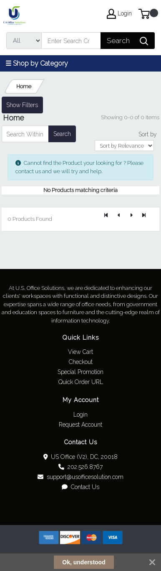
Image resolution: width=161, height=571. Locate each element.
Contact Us (80, 487)
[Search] (71, 40)
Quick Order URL (80, 382)
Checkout (81, 361)
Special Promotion (80, 372)
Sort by (147, 134)
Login (80, 414)
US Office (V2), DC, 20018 (80, 456)
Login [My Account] (119, 14)
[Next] (131, 215)
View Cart (80, 351)
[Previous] (119, 215)
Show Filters (22, 105)
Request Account (80, 424)
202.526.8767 (80, 466)
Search (62, 134)
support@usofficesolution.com (80, 477)
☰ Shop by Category (36, 63)
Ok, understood (83, 562)
